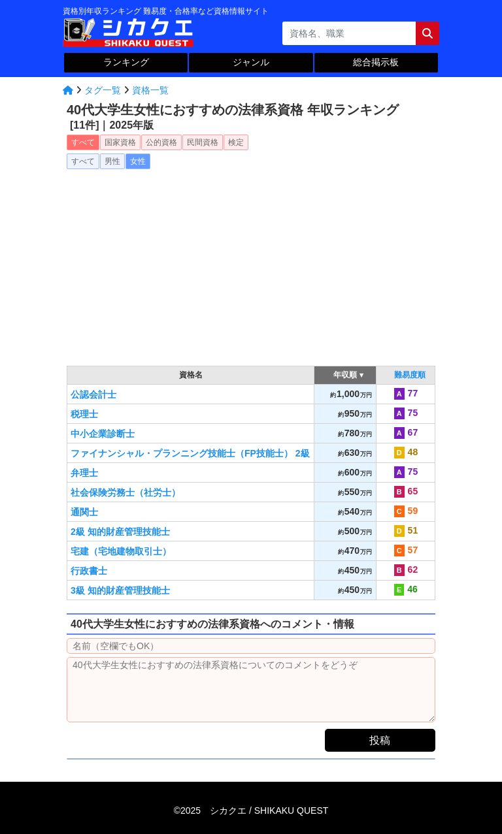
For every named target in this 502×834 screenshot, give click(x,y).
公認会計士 (93, 394)
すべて (83, 142)
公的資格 (161, 142)
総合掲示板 (376, 62)
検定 (236, 142)
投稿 (379, 740)
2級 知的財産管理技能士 (120, 531)
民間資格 (202, 142)
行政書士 (89, 571)
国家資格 (120, 142)
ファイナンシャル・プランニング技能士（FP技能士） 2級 (190, 453)
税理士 (84, 414)
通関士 (84, 512)
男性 (112, 161)
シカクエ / (269, 810)
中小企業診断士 (103, 433)
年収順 (345, 374)
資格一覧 (150, 90)
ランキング (126, 62)
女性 (138, 161)
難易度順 (409, 374)
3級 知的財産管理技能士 (120, 590)
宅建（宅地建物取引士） (121, 551)
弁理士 (84, 473)
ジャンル (251, 62)
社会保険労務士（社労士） (125, 492)
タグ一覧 (102, 90)
